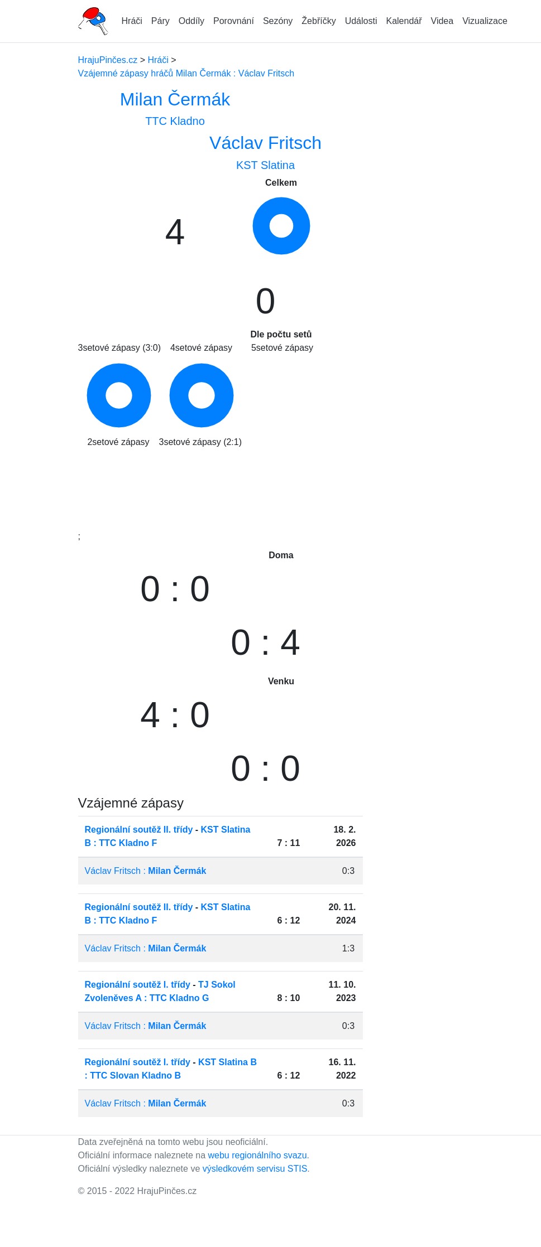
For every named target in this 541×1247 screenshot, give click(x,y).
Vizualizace (485, 21)
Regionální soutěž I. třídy (137, 984)
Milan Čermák (175, 99)
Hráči (132, 21)
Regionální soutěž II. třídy (139, 829)
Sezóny (278, 21)
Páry (160, 21)
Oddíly (191, 21)
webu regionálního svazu (257, 1155)
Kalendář (404, 21)
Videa (442, 21)
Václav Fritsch (265, 143)
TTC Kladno (175, 121)
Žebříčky (318, 21)
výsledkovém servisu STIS (255, 1168)
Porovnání (233, 21)
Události (361, 21)
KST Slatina (265, 165)
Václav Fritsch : (146, 871)
